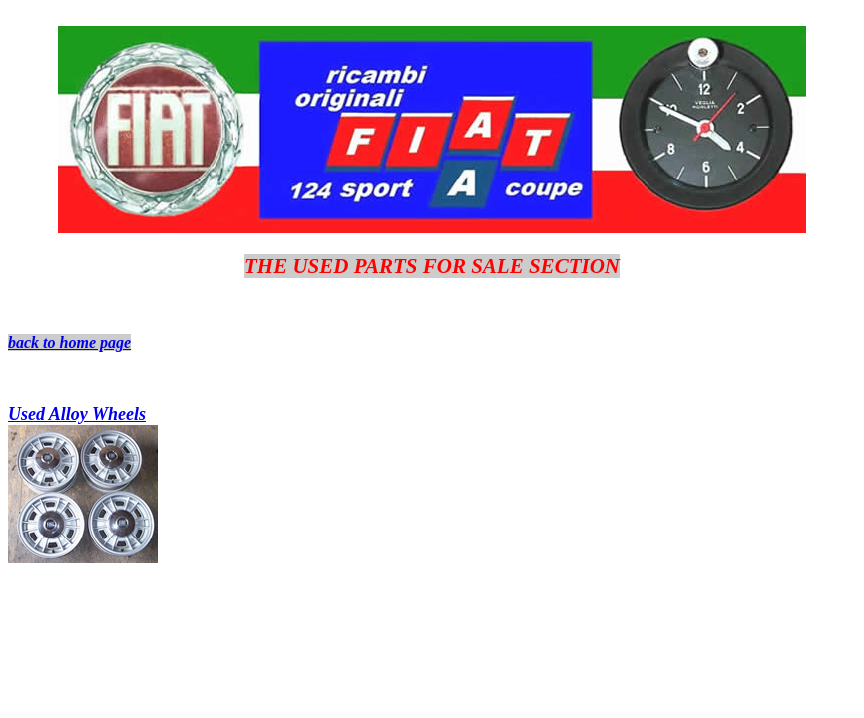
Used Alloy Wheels (77, 414)
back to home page (69, 342)
